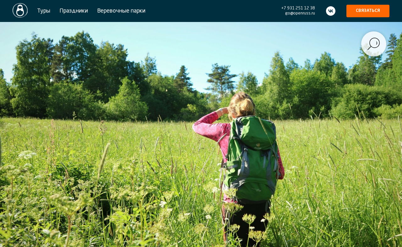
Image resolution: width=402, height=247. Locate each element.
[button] (367, 11)
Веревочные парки (121, 11)
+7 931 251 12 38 (298, 8)
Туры (43, 11)
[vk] (330, 11)
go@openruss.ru (300, 13)
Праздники (74, 11)
